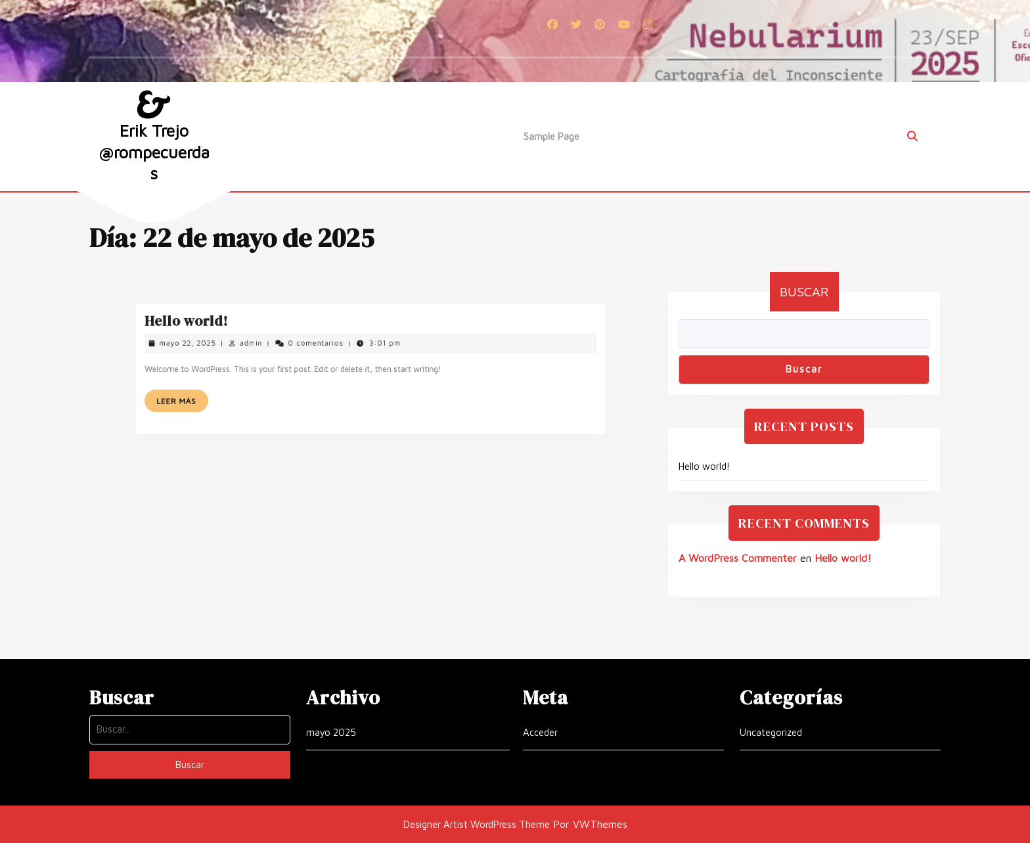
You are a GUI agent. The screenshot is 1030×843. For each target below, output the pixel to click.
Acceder (540, 732)
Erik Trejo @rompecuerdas (154, 152)
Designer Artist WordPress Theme (476, 824)
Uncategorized (771, 732)
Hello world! (221, 329)
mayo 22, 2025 (221, 347)
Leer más (217, 396)
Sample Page (551, 136)
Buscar (804, 291)
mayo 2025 (331, 732)
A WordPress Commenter (738, 558)
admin (273, 347)
